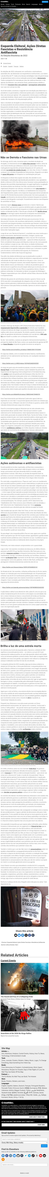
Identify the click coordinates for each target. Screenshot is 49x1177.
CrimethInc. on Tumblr (21, 1155)
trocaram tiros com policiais (17, 85)
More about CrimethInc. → (38, 1117)
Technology (5, 1056)
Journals (9, 1060)
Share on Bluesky (19, 935)
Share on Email (15, 935)
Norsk (11, 1097)
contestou (38, 505)
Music (31, 1060)
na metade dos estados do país (16, 170)
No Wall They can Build (19, 1076)
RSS (8, 1051)
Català (35, 1095)
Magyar (16, 1090)
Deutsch (21, 1086)
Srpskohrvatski (7, 1093)
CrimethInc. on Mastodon (3, 1155)
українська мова (19, 1095)
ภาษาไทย (9, 1095)
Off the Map (19, 1072)
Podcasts (18, 4)
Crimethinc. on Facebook (6, 1155)
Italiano (22, 66)
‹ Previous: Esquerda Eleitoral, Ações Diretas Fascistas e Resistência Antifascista (23, 942)
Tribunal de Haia (36, 826)
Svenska (36, 1093)
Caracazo (8, 773)
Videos (26, 1060)
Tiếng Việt (29, 1095)
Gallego (43, 1095)
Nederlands (40, 1090)
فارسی (33, 1090)
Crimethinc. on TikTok (33, 1155)
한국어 (14, 1093)
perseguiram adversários (37, 85)
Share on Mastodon (22, 935)
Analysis (15, 1053)
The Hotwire (32, 1076)
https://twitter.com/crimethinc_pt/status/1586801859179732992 (21, 349)
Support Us (45, 1)
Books (3, 4)
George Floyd (5, 370)
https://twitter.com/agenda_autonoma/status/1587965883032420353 (23, 587)
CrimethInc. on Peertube (36, 1155)
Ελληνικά (16, 1088)
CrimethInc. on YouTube (40, 1155)
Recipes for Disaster (16, 1070)
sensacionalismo (36, 849)
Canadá (3, 197)
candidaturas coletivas (14, 428)
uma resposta (40, 188)
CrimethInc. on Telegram (29, 1155)
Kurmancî (5, 1097)
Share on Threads (26, 935)
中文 (39, 1088)
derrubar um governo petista (13, 792)
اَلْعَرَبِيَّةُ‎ (26, 1093)
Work (35, 1067)
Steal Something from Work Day (20, 1063)
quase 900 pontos (8, 174)
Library (8, 4)
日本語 (27, 1088)
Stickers (21, 1060)
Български (33, 1088)
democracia (42, 78)
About (41, 4)
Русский (4, 1088)
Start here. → (42, 1125)
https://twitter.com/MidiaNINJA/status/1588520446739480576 (21, 394)
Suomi (22, 1088)
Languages (34, 4)
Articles (4, 1051)
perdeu (6, 374)
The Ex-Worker (6, 1076)
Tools (12, 4)
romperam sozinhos (13, 553)
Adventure (8, 1053)
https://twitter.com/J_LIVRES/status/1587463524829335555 (20, 363)
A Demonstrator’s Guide (18, 1056)
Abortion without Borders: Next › (9, 945)
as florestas (27, 729)
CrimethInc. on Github (18, 1155)
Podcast (4, 1074)
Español (10, 66)
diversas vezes (16, 205)
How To (37, 1053)
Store (23, 4)
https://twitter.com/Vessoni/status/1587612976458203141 (19, 567)
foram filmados (8, 344)
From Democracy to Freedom (11, 1067)
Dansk (41, 1093)
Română (20, 1093)
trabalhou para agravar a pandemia (12, 237)
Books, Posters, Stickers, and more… (14, 1081)
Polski (10, 1088)
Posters (15, 1060)
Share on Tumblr (33, 935)
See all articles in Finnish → (9, 6)
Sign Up (44, 1145)
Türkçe (28, 1090)
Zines (3, 1060)
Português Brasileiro (38, 1086)
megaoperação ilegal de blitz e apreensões (14, 328)
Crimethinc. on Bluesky (14, 1155)
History (31, 1053)
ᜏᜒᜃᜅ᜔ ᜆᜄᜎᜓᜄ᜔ (18, 1097)
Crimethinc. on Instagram (10, 1155)
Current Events (7, 63)
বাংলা (30, 1093)
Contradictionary (27, 1067)
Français (16, 66)
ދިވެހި (39, 1095)
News (42, 1053)
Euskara (22, 1090)
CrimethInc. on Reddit (44, 1155)
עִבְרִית (4, 1095)
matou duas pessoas (29, 163)
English (5, 66)
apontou (3, 515)
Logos (36, 1060)
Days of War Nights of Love (33, 1070)
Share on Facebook (29, 935)
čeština (11, 1090)
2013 (29, 698)
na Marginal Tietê (11, 557)
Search (28, 4)
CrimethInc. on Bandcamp (25, 1155)
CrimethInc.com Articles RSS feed (3, 1159)
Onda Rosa (32, 768)
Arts (3, 1053)
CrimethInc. (4, 1)
